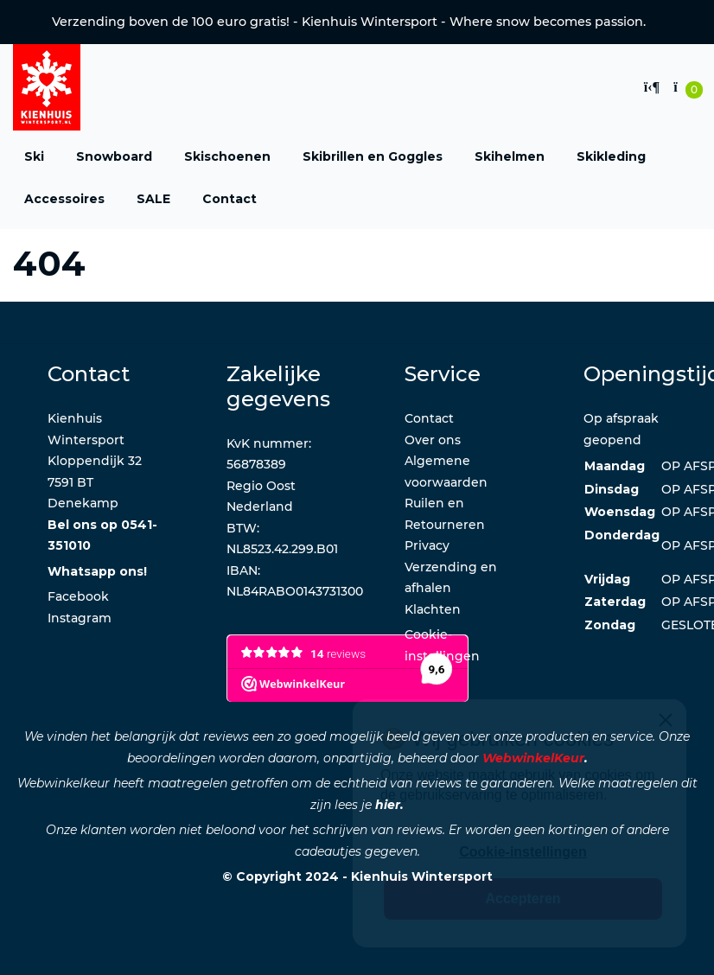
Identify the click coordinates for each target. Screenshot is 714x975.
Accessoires (64, 199)
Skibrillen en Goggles (373, 156)
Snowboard (114, 156)
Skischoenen (227, 156)
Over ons (433, 440)
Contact (229, 199)
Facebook (78, 596)
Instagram (80, 618)
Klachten (433, 609)
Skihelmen (510, 156)
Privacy (427, 545)
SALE (153, 199)
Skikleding (611, 156)
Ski (34, 156)
